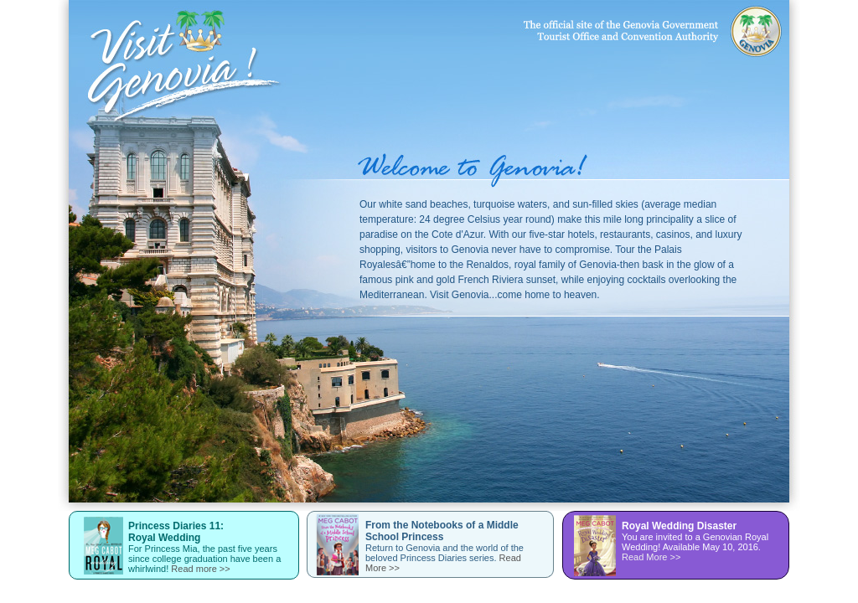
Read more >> (200, 569)
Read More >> (651, 557)
